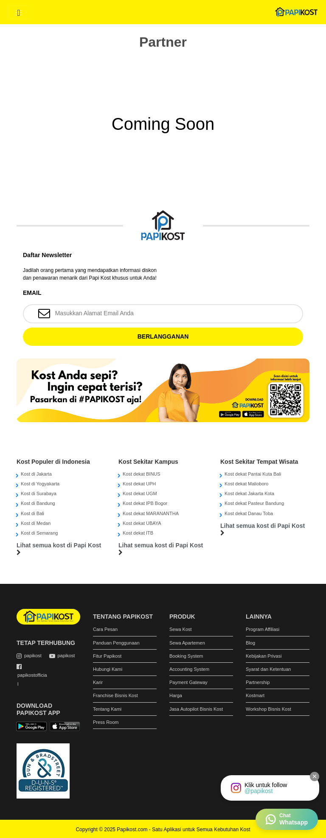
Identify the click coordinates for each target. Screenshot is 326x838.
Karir (98, 682)
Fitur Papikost (107, 656)
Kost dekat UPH (139, 483)
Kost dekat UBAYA (142, 523)
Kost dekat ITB (138, 532)
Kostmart (255, 695)
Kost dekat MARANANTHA (151, 513)
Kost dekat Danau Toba (249, 513)
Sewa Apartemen (187, 642)
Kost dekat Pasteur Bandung (254, 503)
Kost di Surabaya (38, 493)
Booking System (186, 656)
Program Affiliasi (262, 629)
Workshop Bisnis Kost (268, 709)
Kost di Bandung (38, 503)
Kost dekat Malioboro (246, 483)
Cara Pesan (105, 629)
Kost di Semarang (39, 532)
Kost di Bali (32, 513)
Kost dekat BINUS (141, 473)
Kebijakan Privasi (263, 656)
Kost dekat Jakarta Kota (249, 493)
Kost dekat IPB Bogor (145, 503)
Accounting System (189, 669)
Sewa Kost (180, 629)
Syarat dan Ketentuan (268, 669)
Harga (175, 695)
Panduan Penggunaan (116, 642)
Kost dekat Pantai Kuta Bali (253, 473)
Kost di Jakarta (36, 473)
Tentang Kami (107, 709)
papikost (33, 655)
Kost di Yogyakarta (40, 483)
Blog (250, 642)
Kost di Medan (36, 523)
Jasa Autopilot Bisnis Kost (196, 709)
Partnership (258, 682)
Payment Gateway (188, 682)
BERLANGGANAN (163, 336)
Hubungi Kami (107, 669)
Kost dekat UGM (140, 493)
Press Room (106, 722)
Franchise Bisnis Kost (115, 695)
